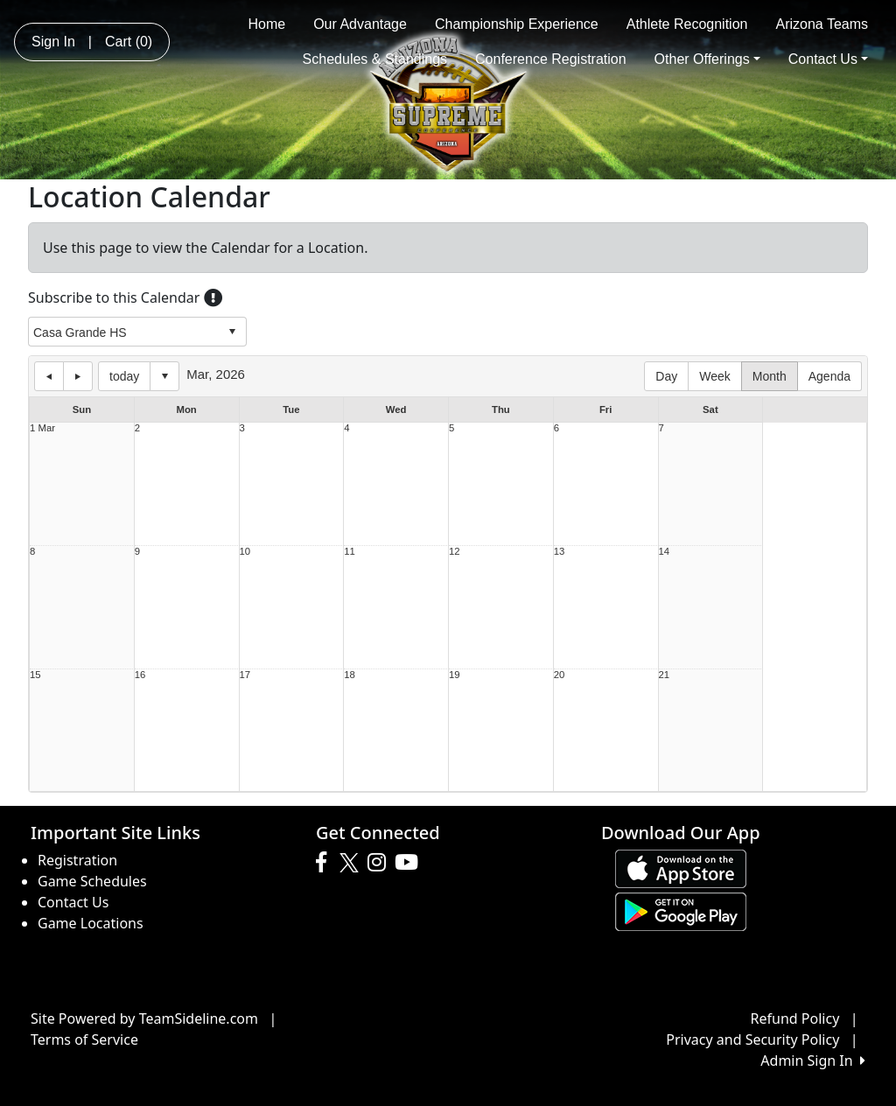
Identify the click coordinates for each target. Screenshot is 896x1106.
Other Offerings (707, 59)
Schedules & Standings (375, 59)
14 (664, 551)
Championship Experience (516, 24)
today (124, 376)
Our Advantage (360, 24)
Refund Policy (795, 1018)
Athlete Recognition (687, 24)
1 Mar (42, 428)
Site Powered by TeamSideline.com (144, 1018)
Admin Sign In (812, 1060)
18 (349, 675)
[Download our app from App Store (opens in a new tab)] (680, 867)
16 (140, 675)
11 (349, 551)
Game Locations (91, 923)
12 (454, 551)
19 (454, 675)
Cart (128, 41)
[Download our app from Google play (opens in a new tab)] (680, 910)
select (232, 332)
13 (559, 551)
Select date (164, 376)
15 (35, 675)
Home (266, 24)
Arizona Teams (821, 24)
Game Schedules (92, 881)
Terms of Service (84, 1039)
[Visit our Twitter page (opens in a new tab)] (351, 862)
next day (78, 376)
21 (664, 675)
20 (559, 675)
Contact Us (828, 59)
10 (245, 551)
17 (245, 675)
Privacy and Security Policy (752, 1039)
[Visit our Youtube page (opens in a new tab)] (411, 862)
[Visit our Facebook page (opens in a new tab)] (325, 862)
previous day (49, 376)
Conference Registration (550, 59)
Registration (77, 860)
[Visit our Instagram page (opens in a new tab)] (381, 862)
